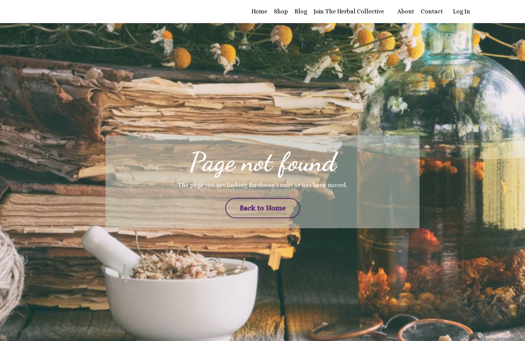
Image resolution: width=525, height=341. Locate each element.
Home (259, 11)
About (405, 11)
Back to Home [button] (262, 208)
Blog (301, 11)
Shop (281, 11)
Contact (432, 11)
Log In (461, 11)
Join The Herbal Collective (349, 11)
